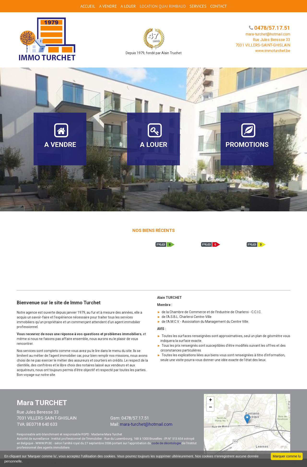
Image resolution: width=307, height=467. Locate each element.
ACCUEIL (87, 6)
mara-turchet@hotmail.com (146, 424)
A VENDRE (108, 6)
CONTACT (218, 6)
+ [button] (210, 400)
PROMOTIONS (247, 135)
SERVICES (198, 6)
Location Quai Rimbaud (163, 6)
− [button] (210, 407)
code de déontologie (166, 443)
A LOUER (128, 6)
